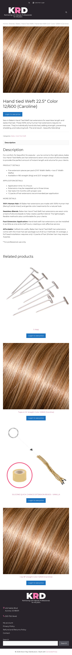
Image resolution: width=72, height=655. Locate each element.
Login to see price (12, 114)
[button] (66, 12)
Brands (12, 24)
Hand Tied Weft (27, 24)
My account (8, 623)
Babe (18, 24)
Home (5, 24)
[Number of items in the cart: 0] (29, 2)
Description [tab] (10, 143)
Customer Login (38, 2)
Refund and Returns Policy (14, 630)
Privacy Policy (9, 626)
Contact (6, 633)
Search (6, 640)
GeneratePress (51, 652)
